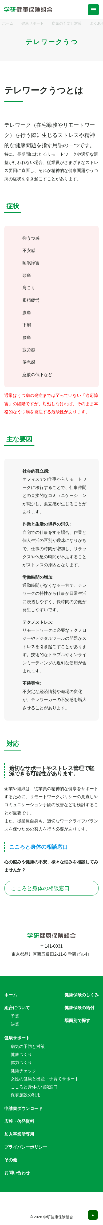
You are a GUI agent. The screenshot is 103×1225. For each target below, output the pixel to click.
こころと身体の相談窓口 (51, 888)
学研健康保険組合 (58, 1217)
